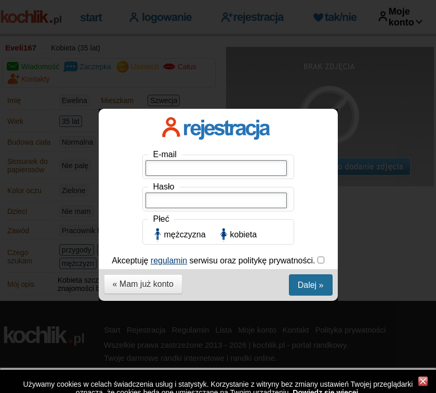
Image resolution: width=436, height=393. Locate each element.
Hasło (164, 186)
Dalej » (311, 285)
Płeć (161, 218)
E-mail (165, 154)
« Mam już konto (143, 284)
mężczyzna (185, 234)
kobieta (243, 234)
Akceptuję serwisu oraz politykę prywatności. (215, 260)
